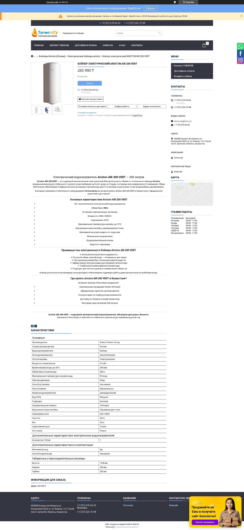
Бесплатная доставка (92, 99)
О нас (122, 45)
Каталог (150, 8)
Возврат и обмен (183, 76)
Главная (39, 45)
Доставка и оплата (86, 45)
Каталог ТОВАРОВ (59, 45)
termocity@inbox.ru (183, 121)
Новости (108, 45)
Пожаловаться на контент (126, 527)
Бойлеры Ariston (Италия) (52, 56)
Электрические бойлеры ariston (84, 56)
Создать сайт (52, 2)
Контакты (137, 45)
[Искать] (159, 33)
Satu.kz (136, 524)
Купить (90, 83)
